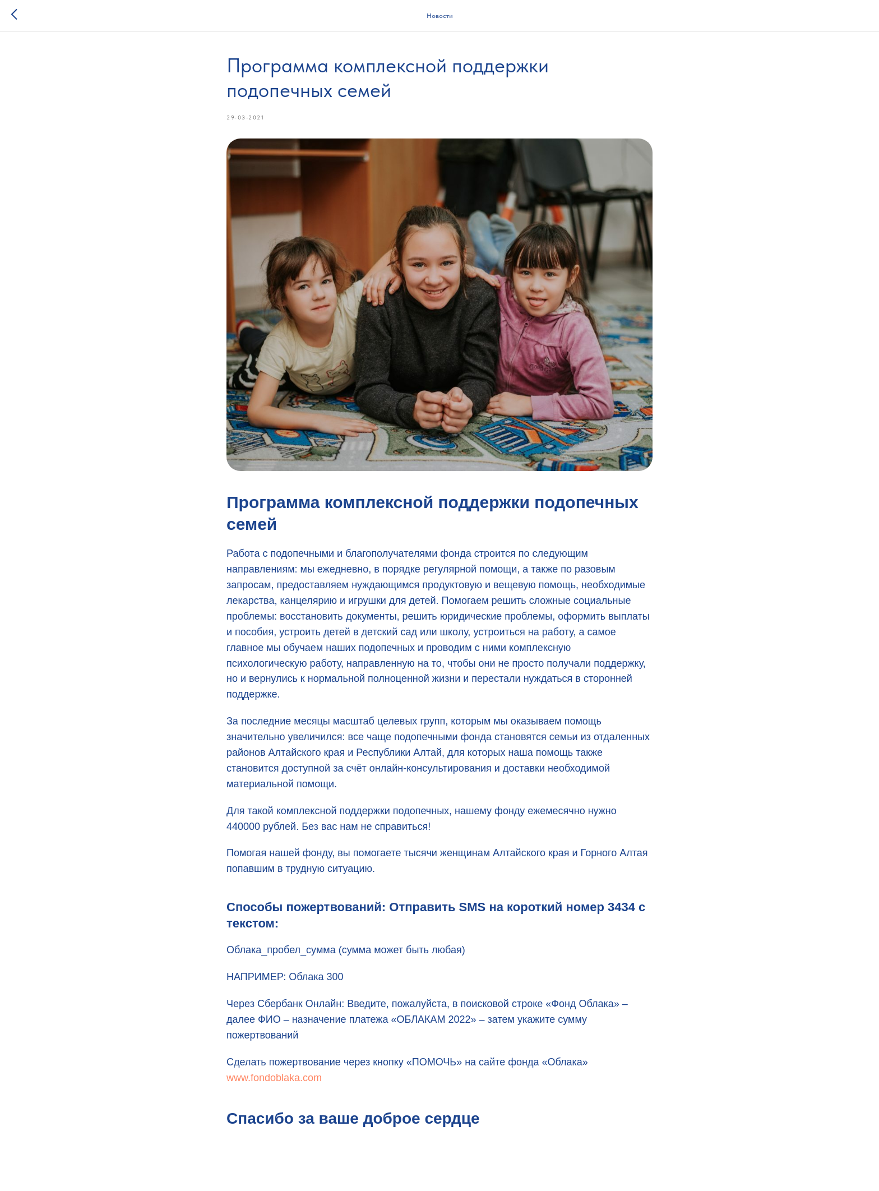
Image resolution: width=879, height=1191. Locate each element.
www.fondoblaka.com (274, 1077)
